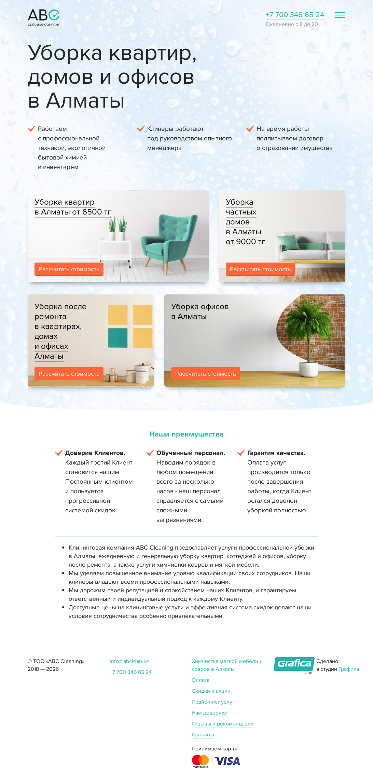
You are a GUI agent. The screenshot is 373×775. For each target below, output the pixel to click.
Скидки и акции (211, 691)
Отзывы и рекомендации (223, 724)
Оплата (200, 680)
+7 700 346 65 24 (295, 14)
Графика (349, 669)
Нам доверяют (210, 713)
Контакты (203, 734)
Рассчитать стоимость (69, 269)
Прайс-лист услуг (213, 702)
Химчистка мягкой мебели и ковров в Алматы (227, 665)
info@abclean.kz (129, 661)
